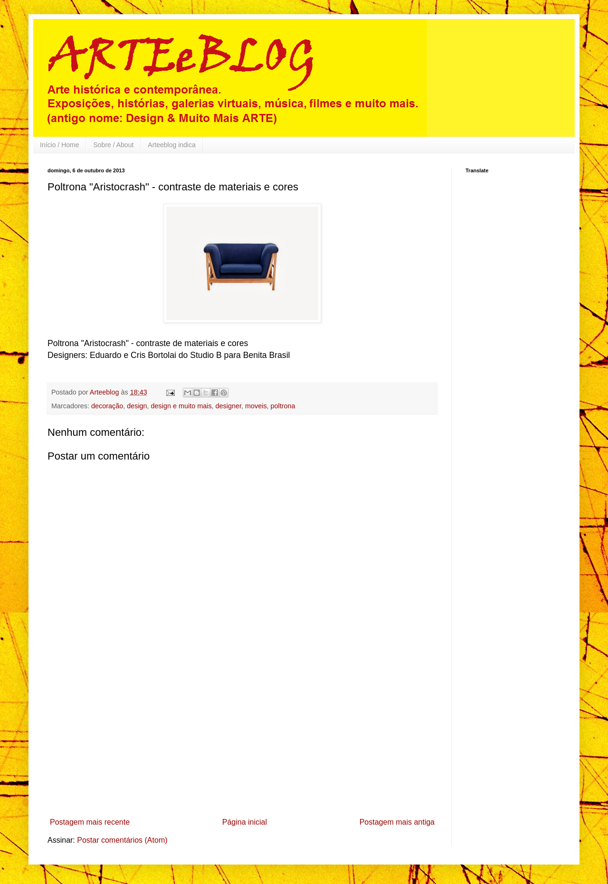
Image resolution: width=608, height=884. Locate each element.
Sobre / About (113, 145)
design (137, 406)
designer (228, 406)
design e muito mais (181, 406)
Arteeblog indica (171, 145)
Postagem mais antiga (397, 822)
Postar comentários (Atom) (122, 840)
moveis (256, 406)
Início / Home (59, 145)
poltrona (283, 406)
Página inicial (244, 822)
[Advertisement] (242, 742)
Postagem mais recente (90, 822)
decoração (107, 406)
